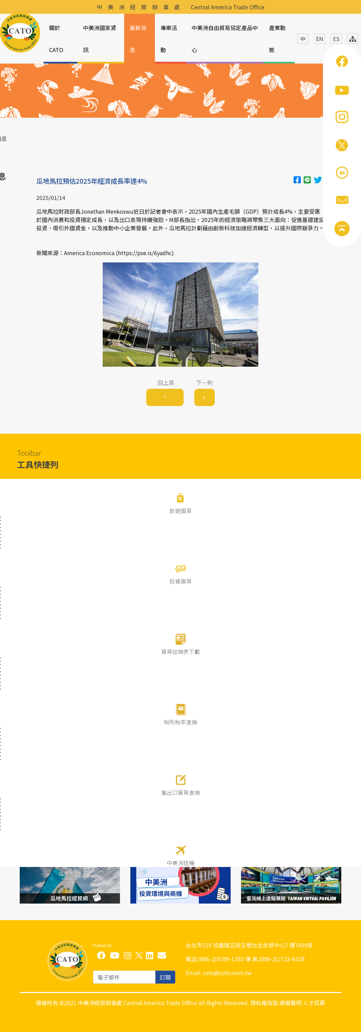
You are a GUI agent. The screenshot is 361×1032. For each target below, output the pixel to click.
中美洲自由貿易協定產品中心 (225, 38)
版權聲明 (290, 1003)
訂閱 (165, 977)
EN (319, 39)
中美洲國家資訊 (99, 38)
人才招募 (314, 1003)
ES (336, 39)
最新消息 (138, 38)
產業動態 (277, 38)
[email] (124, 977)
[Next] (204, 397)
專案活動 (168, 38)
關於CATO (56, 38)
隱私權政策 (264, 1003)
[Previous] (165, 397)
